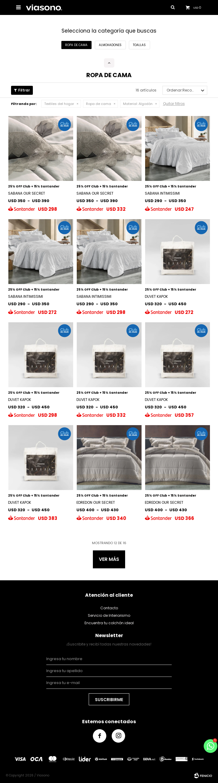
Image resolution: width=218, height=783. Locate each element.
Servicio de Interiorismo (109, 615)
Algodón (138, 103)
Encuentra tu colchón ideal (109, 622)
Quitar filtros (174, 103)
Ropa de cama (98, 103)
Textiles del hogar (59, 103)
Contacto (109, 607)
